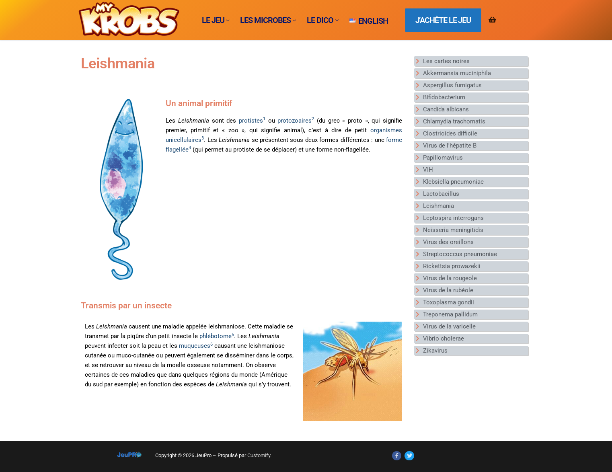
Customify (258, 455)
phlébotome (216, 336)
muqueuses (196, 345)
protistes (252, 120)
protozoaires (295, 120)
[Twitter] (409, 455)
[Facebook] (396, 455)
